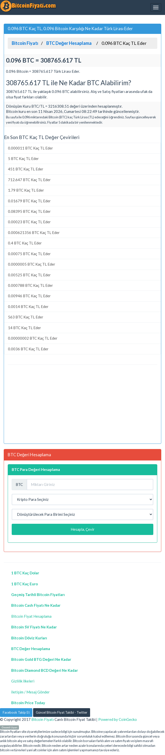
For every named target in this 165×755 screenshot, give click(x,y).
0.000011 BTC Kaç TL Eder (30, 148)
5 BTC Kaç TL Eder (23, 158)
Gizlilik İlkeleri (22, 681)
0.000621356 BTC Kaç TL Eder (34, 232)
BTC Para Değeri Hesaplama (36, 469)
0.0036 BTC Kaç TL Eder (28, 349)
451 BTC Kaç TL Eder (25, 169)
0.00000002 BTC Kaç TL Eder (32, 338)
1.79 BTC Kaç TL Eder (26, 190)
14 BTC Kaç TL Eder (24, 327)
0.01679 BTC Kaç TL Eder (29, 201)
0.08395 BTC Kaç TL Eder (29, 211)
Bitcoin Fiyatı (42, 719)
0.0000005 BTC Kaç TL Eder (31, 264)
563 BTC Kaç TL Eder (25, 317)
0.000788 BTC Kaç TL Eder (30, 285)
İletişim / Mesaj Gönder (30, 692)
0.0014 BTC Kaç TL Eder (28, 306)
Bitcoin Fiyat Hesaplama (31, 616)
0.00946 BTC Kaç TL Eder (29, 296)
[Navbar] (155, 7)
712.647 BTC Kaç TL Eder (29, 179)
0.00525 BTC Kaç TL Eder (29, 275)
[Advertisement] (82, 405)
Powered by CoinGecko (117, 719)
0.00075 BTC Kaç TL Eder (29, 253)
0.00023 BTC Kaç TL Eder (29, 222)
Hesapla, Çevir (83, 529)
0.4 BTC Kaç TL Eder (25, 243)
